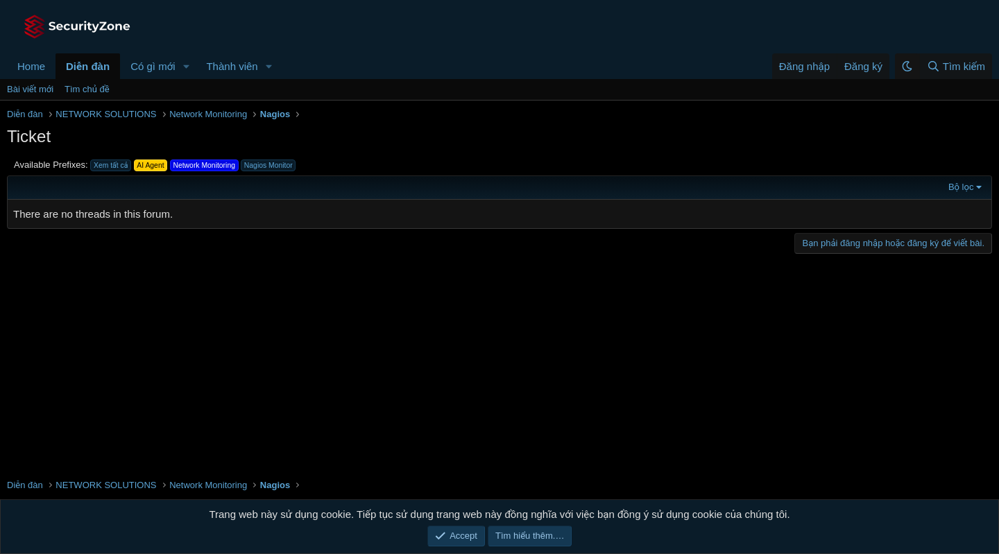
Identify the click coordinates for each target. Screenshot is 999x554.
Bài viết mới (30, 89)
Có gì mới (152, 66)
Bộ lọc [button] (961, 187)
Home (31, 66)
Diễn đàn (88, 66)
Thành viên (231, 66)
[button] (186, 66)
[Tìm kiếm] (955, 66)
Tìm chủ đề (87, 89)
